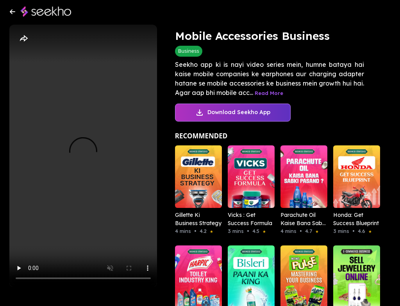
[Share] (23, 39)
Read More (269, 93)
